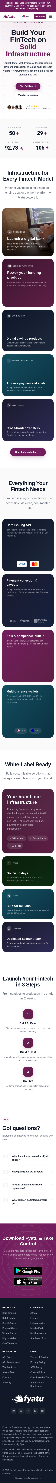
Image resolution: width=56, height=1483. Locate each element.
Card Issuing (9, 1313)
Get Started (40, 17)
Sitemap (18, 1478)
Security (6, 1382)
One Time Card (10, 1343)
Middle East (36, 1328)
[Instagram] (28, 1411)
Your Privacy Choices (32, 1478)
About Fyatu (8, 1372)
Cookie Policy (37, 1372)
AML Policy (36, 1367)
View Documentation (28, 95)
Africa (33, 1313)
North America (38, 1333)
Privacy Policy (37, 1362)
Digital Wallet (9, 1338)
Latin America (37, 1323)
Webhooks (9, 1367)
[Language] (26, 16)
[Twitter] (21, 1411)
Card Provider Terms (41, 1377)
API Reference (11, 1362)
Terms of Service (39, 1357)
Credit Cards (9, 1323)
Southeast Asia (38, 1338)
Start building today (28, 452)
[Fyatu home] (9, 16)
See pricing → (33, 8)
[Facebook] (35, 1411)
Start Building (28, 86)
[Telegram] (42, 1411)
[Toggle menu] (51, 17)
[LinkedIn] (13, 1411)
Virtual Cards (9, 1333)
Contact (6, 1377)
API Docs (8, 1357)
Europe (34, 1318)
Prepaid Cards (9, 1328)
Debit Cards (8, 1318)
